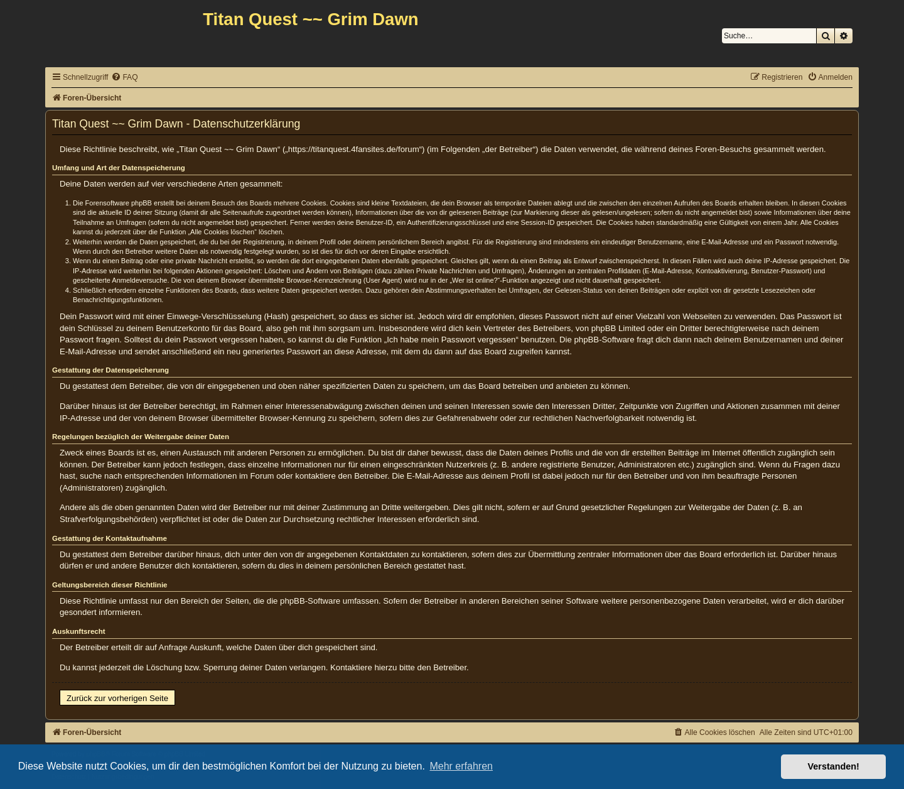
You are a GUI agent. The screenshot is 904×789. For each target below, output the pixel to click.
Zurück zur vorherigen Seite (117, 698)
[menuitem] (124, 77)
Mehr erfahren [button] (461, 766)
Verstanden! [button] (833, 766)
